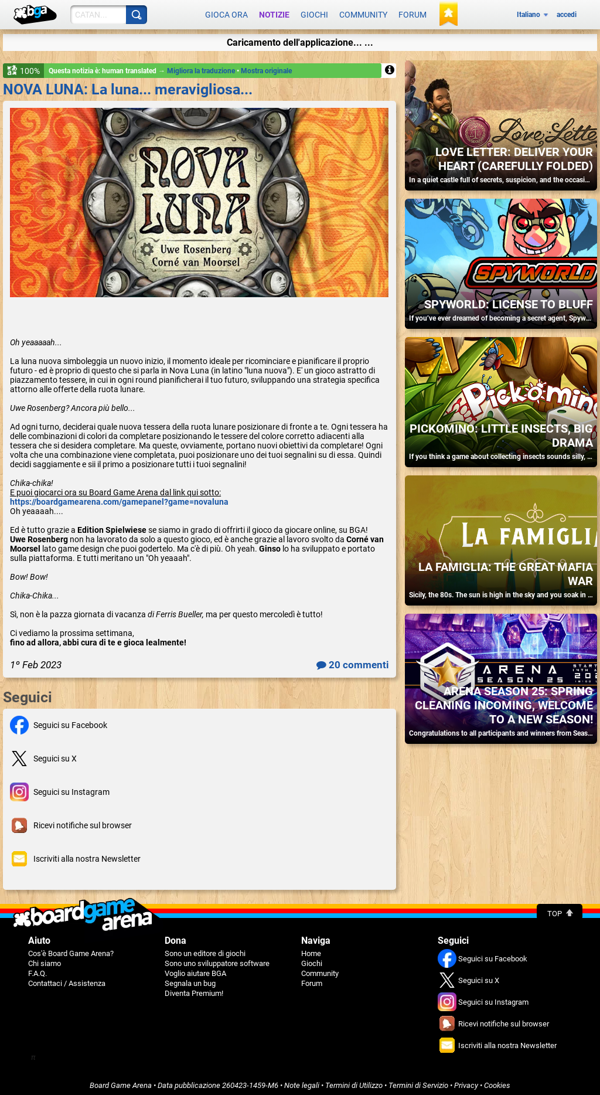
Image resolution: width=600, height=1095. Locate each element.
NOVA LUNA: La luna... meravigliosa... (128, 85)
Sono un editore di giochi (205, 949)
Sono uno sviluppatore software (217, 959)
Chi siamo (44, 959)
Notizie (274, 13)
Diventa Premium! (194, 989)
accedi (567, 13)
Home (311, 949)
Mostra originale (266, 67)
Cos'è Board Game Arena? (71, 949)
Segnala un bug (190, 979)
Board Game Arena (121, 1081)
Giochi (314, 13)
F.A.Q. (37, 969)
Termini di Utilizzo (354, 1081)
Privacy (466, 1081)
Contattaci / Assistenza (66, 979)
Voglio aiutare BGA (195, 969)
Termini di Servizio (418, 1081)
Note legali (301, 1081)
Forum (412, 13)
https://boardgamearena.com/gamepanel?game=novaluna (119, 497)
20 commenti (352, 660)
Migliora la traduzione (202, 67)
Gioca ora (226, 13)
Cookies (497, 1081)
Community (363, 13)
